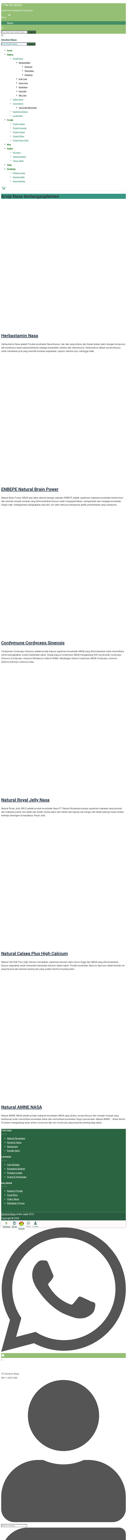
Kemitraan (11, 169)
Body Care (23, 79)
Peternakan (29, 71)
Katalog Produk (15, 1191)
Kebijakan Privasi (16, 1203)
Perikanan (29, 75)
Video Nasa (13, 1199)
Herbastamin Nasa (19, 335)
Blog (9, 145)
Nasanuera (12, 1146)
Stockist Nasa (9, 39)
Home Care (23, 83)
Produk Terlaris (19, 132)
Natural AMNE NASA (21, 1107)
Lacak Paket (18, 116)
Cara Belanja (18, 104)
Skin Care (22, 95)
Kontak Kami (13, 1150)
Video (9, 165)
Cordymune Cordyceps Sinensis (33, 642)
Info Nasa (17, 153)
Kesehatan (23, 87)
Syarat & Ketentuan (16, 1177)
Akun (3, 17)
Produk (10, 120)
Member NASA (18, 177)
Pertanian (28, 67)
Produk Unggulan (20, 128)
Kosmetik (22, 91)
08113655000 (15, 5)
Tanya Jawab (18, 161)
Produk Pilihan (18, 136)
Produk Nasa (18, 59)
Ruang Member (19, 181)
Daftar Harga (18, 100)
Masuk (10, 23)
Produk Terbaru (19, 124)
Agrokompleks (24, 63)
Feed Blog (12, 1195)
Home (9, 50)
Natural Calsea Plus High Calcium (34, 953)
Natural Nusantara (16, 1138)
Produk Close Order (21, 140)
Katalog (10, 55)
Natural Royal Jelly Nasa (25, 799)
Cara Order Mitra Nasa (28, 108)
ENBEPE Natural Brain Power (30, 489)
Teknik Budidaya (19, 157)
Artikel (10, 149)
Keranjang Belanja (20, 112)
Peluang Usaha (19, 173)
